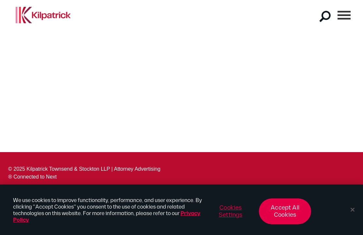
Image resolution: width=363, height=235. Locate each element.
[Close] (352, 211)
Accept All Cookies (285, 213)
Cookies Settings (230, 213)
